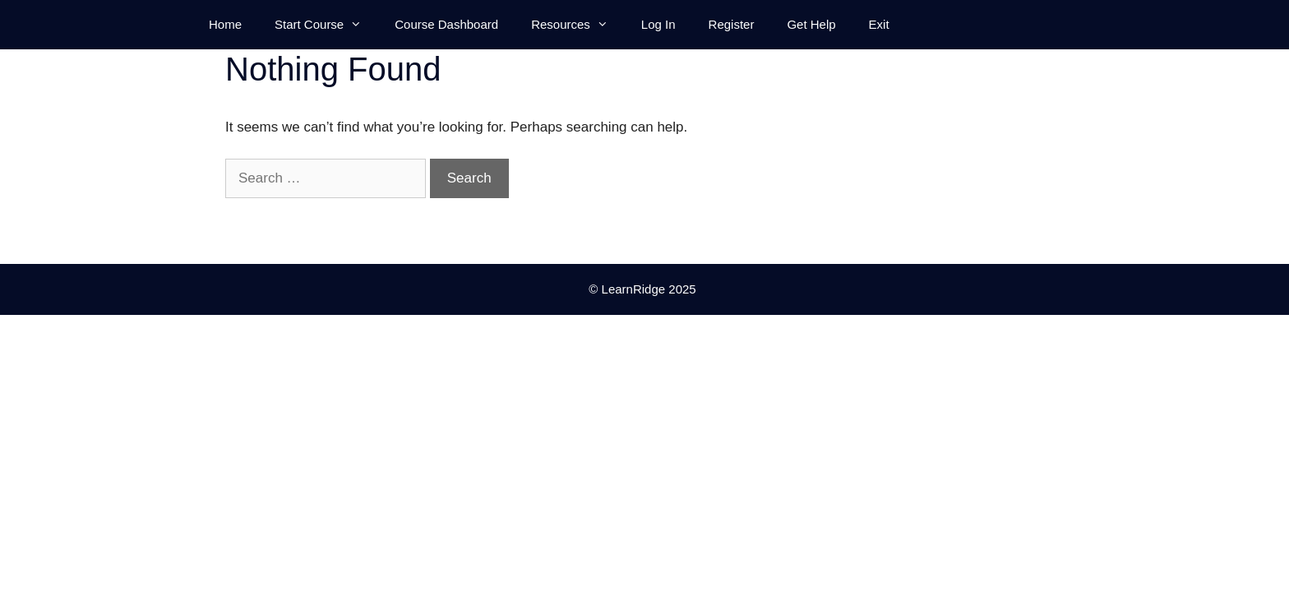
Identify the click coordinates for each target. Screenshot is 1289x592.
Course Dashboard (446, 24)
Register (732, 24)
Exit (879, 24)
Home (225, 24)
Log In (658, 24)
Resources (578, 24)
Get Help (811, 24)
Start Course (326, 24)
